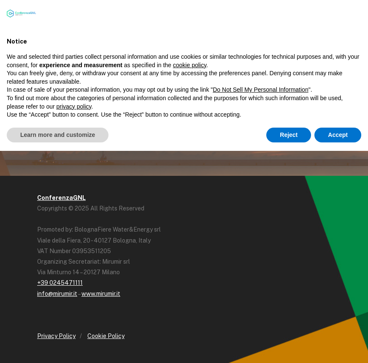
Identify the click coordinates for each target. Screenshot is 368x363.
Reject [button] (289, 134)
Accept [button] (338, 134)
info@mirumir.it (57, 293)
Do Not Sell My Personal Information (260, 89)
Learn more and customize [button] (57, 134)
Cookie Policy (105, 336)
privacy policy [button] (74, 106)
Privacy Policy (56, 336)
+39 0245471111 (60, 282)
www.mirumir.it (100, 293)
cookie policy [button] (189, 65)
